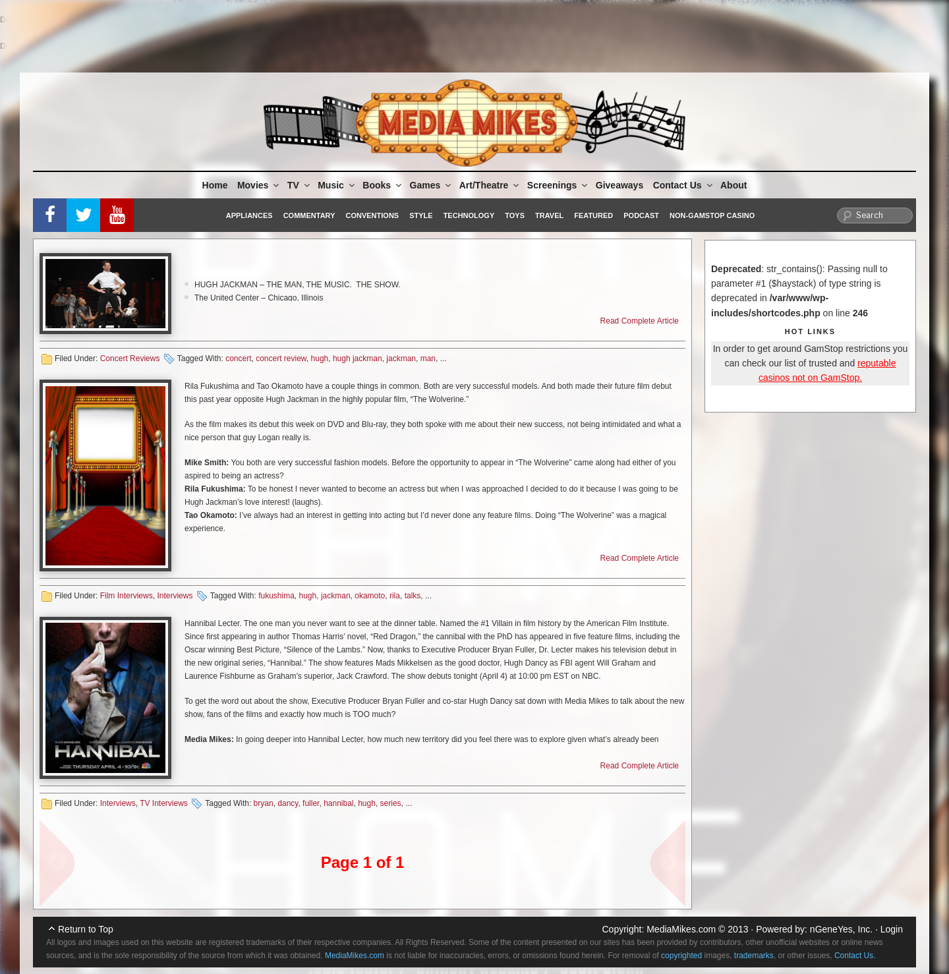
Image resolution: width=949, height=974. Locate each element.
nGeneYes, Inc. (841, 929)
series (390, 803)
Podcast (641, 215)
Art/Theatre (490, 185)
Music (337, 185)
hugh (320, 358)
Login (891, 929)
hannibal (338, 803)
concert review (281, 358)
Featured (593, 215)
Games (431, 185)
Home (215, 185)
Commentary (309, 215)
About (733, 185)
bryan (263, 803)
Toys (515, 215)
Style (420, 215)
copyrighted (681, 955)
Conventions (372, 215)
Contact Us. (855, 955)
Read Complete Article (639, 321)
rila (394, 595)
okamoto (370, 595)
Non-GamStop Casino (712, 215)
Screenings (558, 185)
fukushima (276, 595)
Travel (549, 215)
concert (238, 358)
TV (299, 185)
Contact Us (683, 185)
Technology (469, 215)
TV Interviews (164, 803)
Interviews (174, 595)
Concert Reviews (130, 358)
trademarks (754, 955)
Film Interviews (126, 595)
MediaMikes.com (681, 929)
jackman (401, 358)
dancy (287, 803)
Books (382, 185)
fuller (310, 803)
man (428, 358)
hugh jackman (357, 358)
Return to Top (85, 929)
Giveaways (619, 185)
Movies (259, 185)
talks (413, 595)
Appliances (249, 215)
